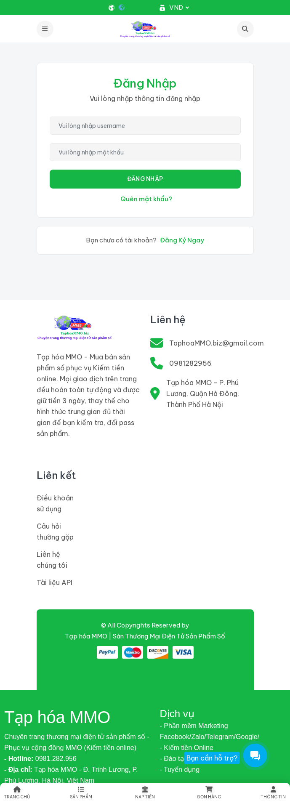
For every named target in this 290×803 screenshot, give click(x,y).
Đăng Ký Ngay (182, 240)
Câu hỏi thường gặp (55, 531)
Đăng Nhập (145, 179)
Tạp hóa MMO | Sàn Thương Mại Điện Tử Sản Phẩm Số (145, 636)
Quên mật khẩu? (146, 199)
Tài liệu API (54, 582)
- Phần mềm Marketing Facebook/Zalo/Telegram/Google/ (210, 731)
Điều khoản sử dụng (55, 503)
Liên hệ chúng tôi (52, 559)
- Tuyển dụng (180, 769)
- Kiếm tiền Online (186, 747)
